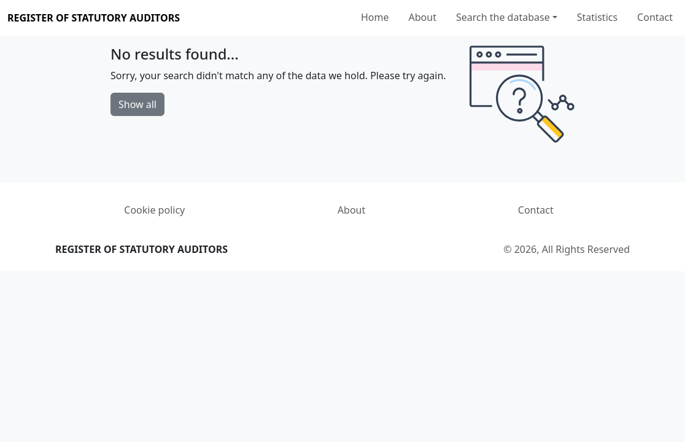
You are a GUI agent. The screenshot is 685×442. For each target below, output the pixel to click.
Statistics (597, 17)
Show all (137, 104)
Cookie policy (154, 210)
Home (375, 17)
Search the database (503, 17)
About (422, 17)
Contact (655, 17)
